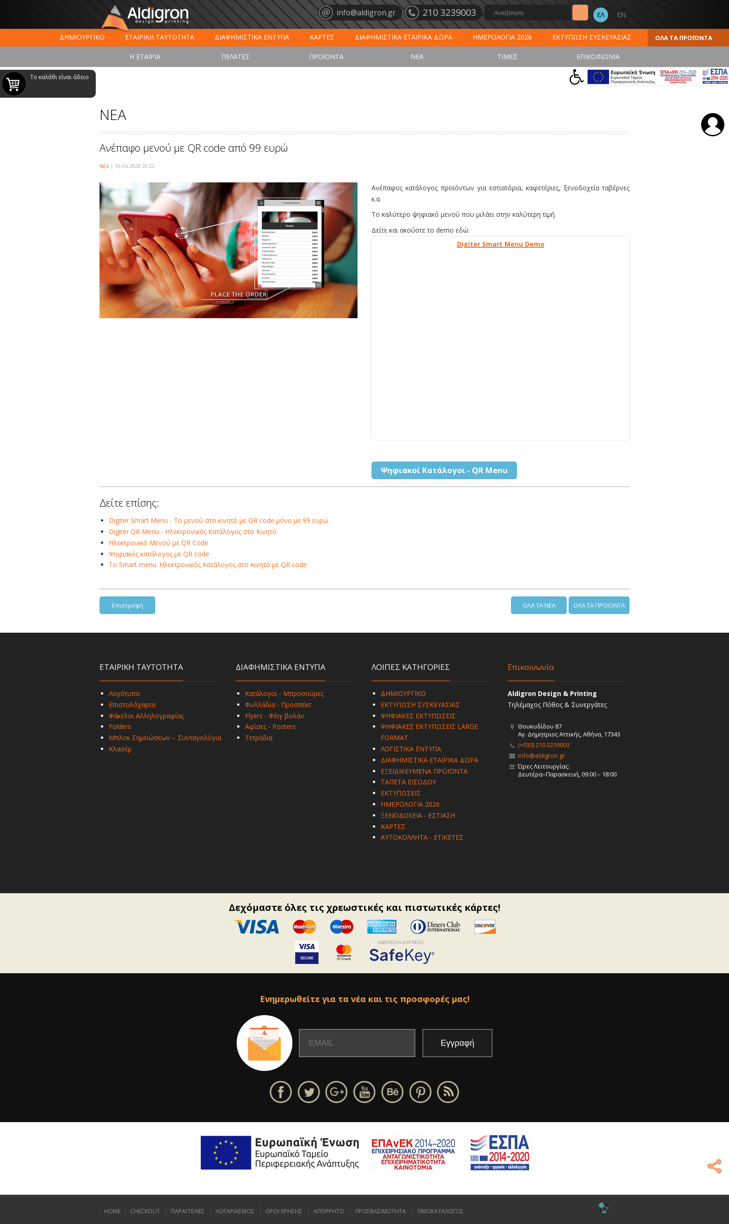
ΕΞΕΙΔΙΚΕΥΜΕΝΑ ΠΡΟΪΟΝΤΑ (424, 771)
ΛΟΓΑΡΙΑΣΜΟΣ (235, 1211)
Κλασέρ (120, 748)
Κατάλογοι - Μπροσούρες (284, 693)
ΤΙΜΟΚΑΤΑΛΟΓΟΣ (440, 1211)
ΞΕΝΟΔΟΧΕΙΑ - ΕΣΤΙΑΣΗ (418, 815)
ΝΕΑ (417, 56)
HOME (112, 1211)
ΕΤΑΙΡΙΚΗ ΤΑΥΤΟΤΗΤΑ (159, 37)
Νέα (104, 165)
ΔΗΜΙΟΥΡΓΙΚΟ (82, 37)
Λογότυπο (124, 693)
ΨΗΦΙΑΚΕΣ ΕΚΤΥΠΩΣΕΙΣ (418, 715)
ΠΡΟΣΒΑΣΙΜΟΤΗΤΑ (380, 1211)
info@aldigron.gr (541, 755)
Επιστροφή (127, 605)
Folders (120, 726)
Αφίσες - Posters (270, 726)
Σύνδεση (712, 124)
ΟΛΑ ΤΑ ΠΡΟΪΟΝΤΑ (683, 37)
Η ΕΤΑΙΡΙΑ (145, 56)
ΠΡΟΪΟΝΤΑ (326, 56)
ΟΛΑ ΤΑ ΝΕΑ (539, 605)
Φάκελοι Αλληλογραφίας (146, 715)
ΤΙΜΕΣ (507, 56)
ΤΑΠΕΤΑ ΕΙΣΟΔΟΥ (408, 781)
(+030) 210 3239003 (544, 745)
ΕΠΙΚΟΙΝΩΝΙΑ (598, 56)
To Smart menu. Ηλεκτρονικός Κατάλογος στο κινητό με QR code (208, 564)
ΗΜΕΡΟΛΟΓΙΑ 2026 (502, 37)
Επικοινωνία (531, 667)
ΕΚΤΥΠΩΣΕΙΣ (401, 793)
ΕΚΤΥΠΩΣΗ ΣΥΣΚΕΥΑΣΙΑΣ (591, 37)
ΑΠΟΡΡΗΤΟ (328, 1211)
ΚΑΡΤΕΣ (322, 37)
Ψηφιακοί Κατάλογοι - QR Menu (444, 470)
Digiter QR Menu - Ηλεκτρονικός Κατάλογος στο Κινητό (193, 531)
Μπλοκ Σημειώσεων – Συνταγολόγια (165, 737)
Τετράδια (258, 737)
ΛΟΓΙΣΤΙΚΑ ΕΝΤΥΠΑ (411, 748)
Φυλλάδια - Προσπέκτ (278, 704)
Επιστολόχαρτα (132, 704)
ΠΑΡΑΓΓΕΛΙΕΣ (188, 1211)
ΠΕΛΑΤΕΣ (235, 56)
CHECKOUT (145, 1211)
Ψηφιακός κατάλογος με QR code (159, 553)
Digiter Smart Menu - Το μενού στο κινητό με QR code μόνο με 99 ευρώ (218, 520)
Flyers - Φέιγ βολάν (274, 715)
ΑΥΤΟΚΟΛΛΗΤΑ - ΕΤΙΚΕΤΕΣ (422, 837)
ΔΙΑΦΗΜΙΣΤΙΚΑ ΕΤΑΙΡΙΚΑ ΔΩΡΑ (403, 37)
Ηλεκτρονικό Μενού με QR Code (158, 542)
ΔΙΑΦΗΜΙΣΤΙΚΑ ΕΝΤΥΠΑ (252, 37)
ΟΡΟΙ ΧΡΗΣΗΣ (283, 1211)
